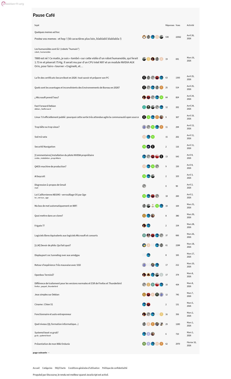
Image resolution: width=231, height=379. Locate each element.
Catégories (47, 367)
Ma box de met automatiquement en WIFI (56, 205)
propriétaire (56, 158)
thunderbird (53, 286)
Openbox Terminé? (44, 274)
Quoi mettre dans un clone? (49, 215)
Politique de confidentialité (114, 367)
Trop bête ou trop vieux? (47, 127)
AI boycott (40, 176)
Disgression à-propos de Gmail (50, 184)
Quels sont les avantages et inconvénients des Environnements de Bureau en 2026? (77, 87)
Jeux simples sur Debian (47, 294)
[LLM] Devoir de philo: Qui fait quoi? (53, 245)
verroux (41, 197)
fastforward (46, 109)
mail (36, 188)
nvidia (37, 158)
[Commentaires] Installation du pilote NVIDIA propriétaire (64, 155)
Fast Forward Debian (45, 105)
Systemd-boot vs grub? (46, 332)
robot (37, 52)
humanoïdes (45, 52)
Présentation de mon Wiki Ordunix (52, 343)
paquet (44, 286)
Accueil (36, 367)
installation (45, 158)
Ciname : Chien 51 (44, 304)
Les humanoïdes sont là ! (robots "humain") (57, 49)
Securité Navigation (45, 146)
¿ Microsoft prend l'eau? (47, 97)
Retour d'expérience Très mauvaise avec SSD (58, 265)
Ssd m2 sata (41, 136)
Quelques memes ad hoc (47, 32)
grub (36, 335)
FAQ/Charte (60, 367)
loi (35, 197)
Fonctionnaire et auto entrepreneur (53, 314)
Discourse (52, 374)
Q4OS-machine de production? (50, 166)
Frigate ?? (40, 225)
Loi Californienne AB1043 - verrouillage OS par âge (60, 194)
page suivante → (41, 352)
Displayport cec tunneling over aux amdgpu (57, 255)
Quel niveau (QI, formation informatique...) (56, 324)
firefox (37, 286)
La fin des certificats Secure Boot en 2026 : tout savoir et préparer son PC (72, 77)
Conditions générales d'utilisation (83, 367)
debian (37, 109)
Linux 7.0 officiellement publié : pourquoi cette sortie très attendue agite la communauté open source (87, 117)
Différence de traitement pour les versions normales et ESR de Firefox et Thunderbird (78, 283)
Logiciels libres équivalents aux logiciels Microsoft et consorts (66, 235)
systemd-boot (45, 335)
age (46, 197)
